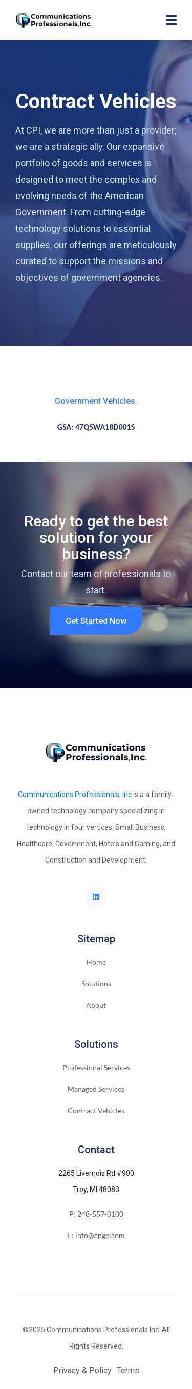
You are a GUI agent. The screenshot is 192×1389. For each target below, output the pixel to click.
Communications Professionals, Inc (75, 794)
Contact (96, 1149)
